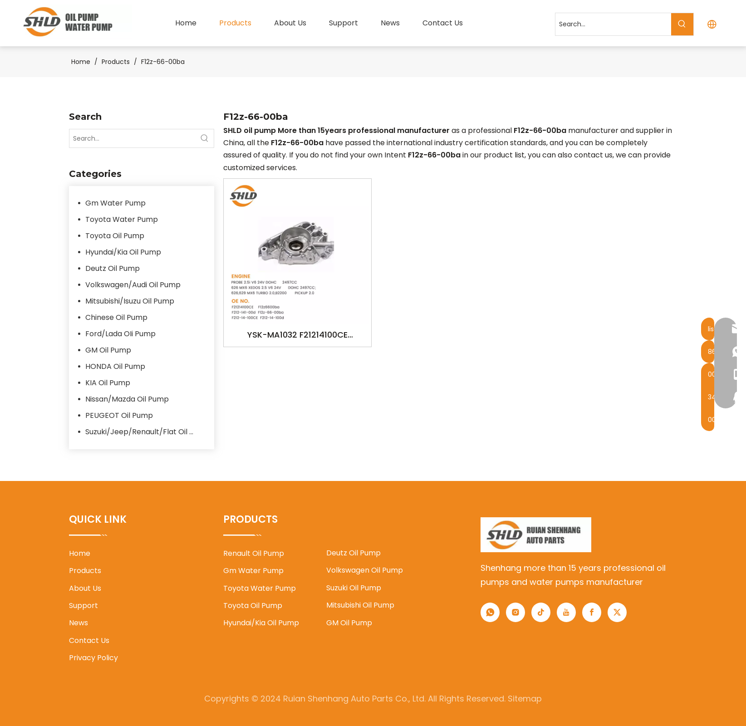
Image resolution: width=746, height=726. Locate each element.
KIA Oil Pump (107, 383)
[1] (536, 534)
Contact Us (89, 640)
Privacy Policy (93, 657)
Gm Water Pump (115, 203)
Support (83, 605)
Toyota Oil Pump (114, 236)
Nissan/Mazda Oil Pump (127, 399)
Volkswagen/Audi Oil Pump (133, 285)
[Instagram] (515, 612)
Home (79, 553)
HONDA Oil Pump (115, 366)
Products (85, 570)
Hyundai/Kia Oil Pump (123, 252)
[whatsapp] (490, 612)
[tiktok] (540, 612)
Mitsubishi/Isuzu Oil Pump (129, 301)
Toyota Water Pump (121, 219)
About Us (85, 588)
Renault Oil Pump (253, 553)
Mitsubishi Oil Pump (360, 605)
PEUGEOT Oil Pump (119, 415)
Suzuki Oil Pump (353, 588)
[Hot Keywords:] (682, 24)
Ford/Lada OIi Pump (120, 334)
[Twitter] (617, 612)
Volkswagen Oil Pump (364, 570)
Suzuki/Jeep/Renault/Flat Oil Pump (145, 432)
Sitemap (525, 698)
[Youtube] (566, 612)
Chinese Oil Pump (116, 317)
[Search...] (613, 24)
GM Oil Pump (108, 350)
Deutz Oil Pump (112, 268)
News (78, 623)
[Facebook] (591, 612)
